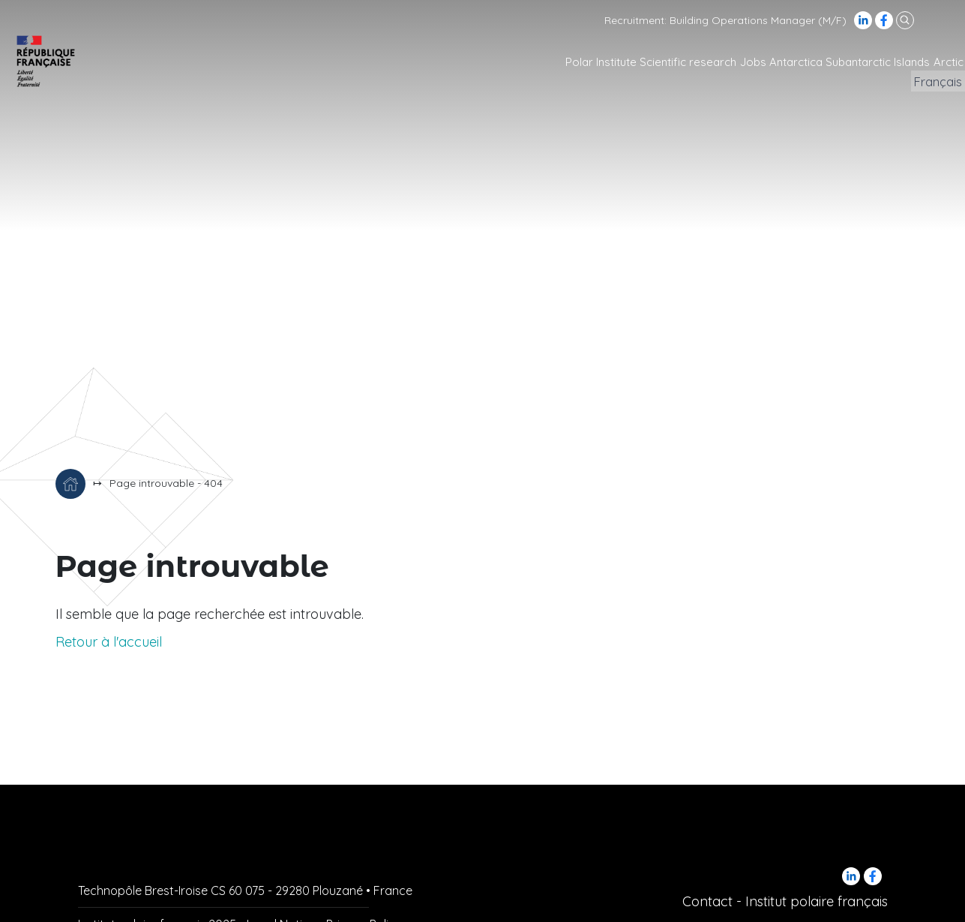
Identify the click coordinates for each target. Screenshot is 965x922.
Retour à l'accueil (108, 641)
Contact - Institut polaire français (785, 901)
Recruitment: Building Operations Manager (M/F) (725, 20)
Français (932, 82)
